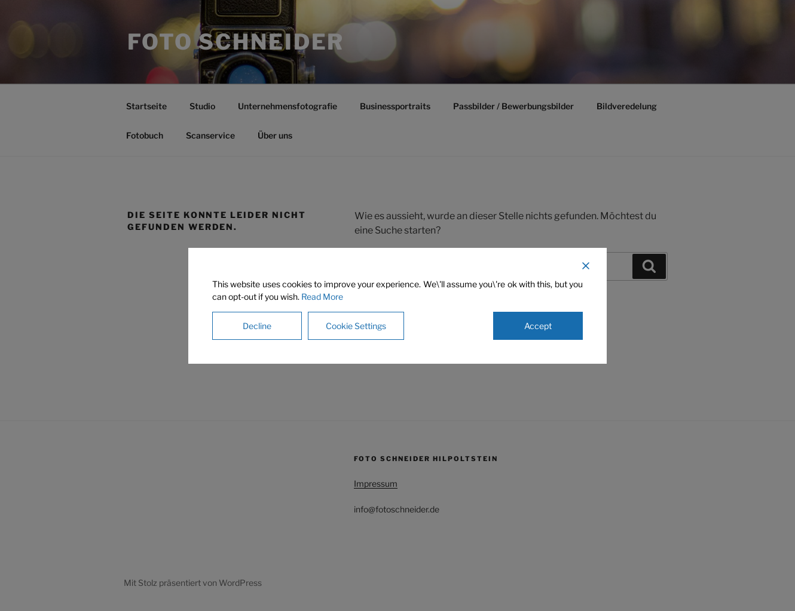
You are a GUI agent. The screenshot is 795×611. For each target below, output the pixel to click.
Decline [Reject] (257, 326)
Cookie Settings (356, 326)
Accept (538, 326)
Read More (322, 296)
